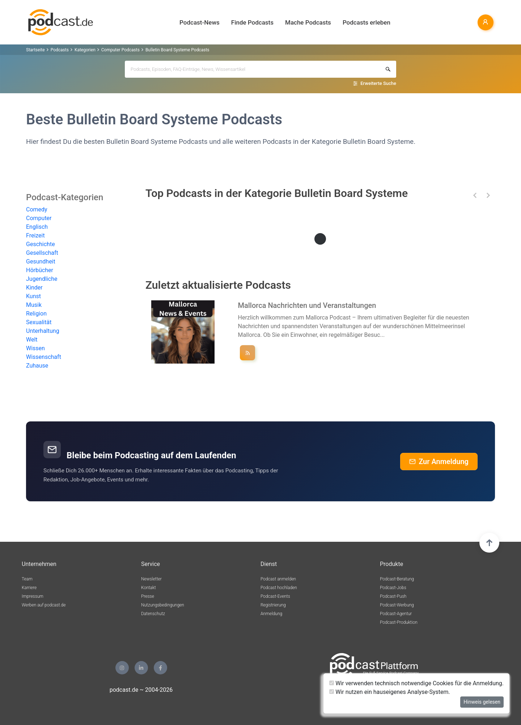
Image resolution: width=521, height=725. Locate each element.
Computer (39, 218)
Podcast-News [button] (199, 22)
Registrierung (273, 605)
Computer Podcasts (120, 49)
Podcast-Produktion (399, 622)
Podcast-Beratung (397, 579)
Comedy (36, 209)
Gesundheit (40, 261)
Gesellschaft (42, 252)
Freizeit (35, 235)
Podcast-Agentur (396, 613)
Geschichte (40, 244)
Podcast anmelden (278, 579)
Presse (147, 596)
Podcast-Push (393, 596)
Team (27, 579)
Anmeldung (271, 613)
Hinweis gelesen (481, 702)
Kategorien (85, 49)
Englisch (37, 226)
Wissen (35, 348)
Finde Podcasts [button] (252, 22)
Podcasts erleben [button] (366, 22)
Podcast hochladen (278, 587)
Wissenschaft (43, 356)
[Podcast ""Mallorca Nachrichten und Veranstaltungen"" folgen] (247, 352)
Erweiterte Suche (378, 83)
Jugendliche (41, 278)
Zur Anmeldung (439, 461)
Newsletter (151, 579)
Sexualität (38, 322)
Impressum (32, 596)
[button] (475, 195)
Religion (36, 313)
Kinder (34, 287)
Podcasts (60, 49)
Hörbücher (39, 270)
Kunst (33, 296)
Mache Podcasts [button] (308, 22)
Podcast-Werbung (397, 605)
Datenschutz (153, 613)
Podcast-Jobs (393, 587)
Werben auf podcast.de (43, 605)
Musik (34, 304)
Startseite (35, 49)
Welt (32, 339)
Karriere (29, 587)
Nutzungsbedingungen (162, 605)
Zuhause (37, 365)
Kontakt (148, 587)
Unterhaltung (42, 330)
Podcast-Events (275, 596)
